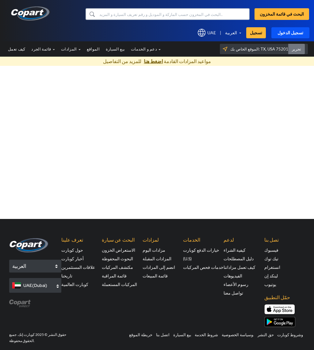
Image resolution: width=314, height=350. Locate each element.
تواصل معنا (233, 292)
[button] (92, 14)
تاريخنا (66, 275)
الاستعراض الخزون (118, 250)
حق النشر (266, 334)
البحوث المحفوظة (117, 258)
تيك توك (271, 258)
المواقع (93, 49)
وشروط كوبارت (290, 334)
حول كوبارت (72, 250)
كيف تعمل (16, 49)
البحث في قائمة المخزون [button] (282, 14)
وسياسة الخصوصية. (238, 334)
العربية (231, 32)
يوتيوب (270, 284)
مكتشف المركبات (117, 267)
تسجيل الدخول (290, 32)
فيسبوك (271, 250)
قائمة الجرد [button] (43, 49)
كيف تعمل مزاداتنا (239, 267)
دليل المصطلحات (239, 258)
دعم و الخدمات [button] (146, 49)
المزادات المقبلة (157, 258)
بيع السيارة (115, 49)
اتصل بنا (163, 334)
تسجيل (256, 32)
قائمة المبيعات (155, 275)
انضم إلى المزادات (159, 267)
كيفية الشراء (235, 250)
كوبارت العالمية (74, 284)
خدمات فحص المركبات (203, 267)
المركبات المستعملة (119, 284)
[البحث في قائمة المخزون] (174, 14)
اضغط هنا (153, 61)
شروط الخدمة (206, 334)
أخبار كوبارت (72, 258)
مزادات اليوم (154, 250)
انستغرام (272, 267)
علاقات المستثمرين (78, 267)
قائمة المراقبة (114, 275)
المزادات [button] (71, 49)
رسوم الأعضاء (236, 284)
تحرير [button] (296, 49)
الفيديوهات (233, 275)
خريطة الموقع (140, 334)
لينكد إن (271, 275)
